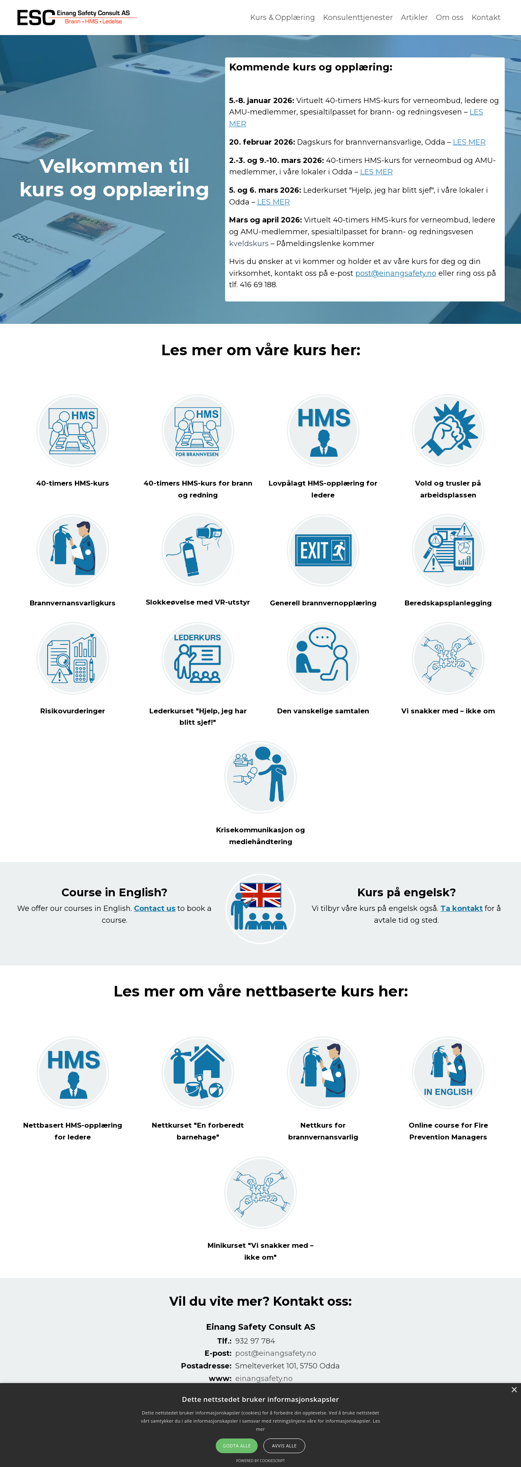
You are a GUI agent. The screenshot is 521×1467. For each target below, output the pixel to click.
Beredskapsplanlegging (448, 604)
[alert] (260, 1425)
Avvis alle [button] (284, 1446)
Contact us (154, 921)
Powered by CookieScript (260, 1460)
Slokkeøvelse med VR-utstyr (198, 604)
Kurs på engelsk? (406, 905)
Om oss (449, 17)
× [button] (514, 1390)
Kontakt (486, 17)
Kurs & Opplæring (281, 17)
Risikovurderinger (72, 723)
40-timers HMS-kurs (72, 485)
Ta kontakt (462, 921)
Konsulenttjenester (357, 17)
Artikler (414, 17)
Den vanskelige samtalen (323, 723)
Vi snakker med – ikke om (448, 723)
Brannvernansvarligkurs (72, 604)
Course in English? (114, 905)
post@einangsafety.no (395, 274)
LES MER (471, 142)
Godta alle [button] (237, 1446)
